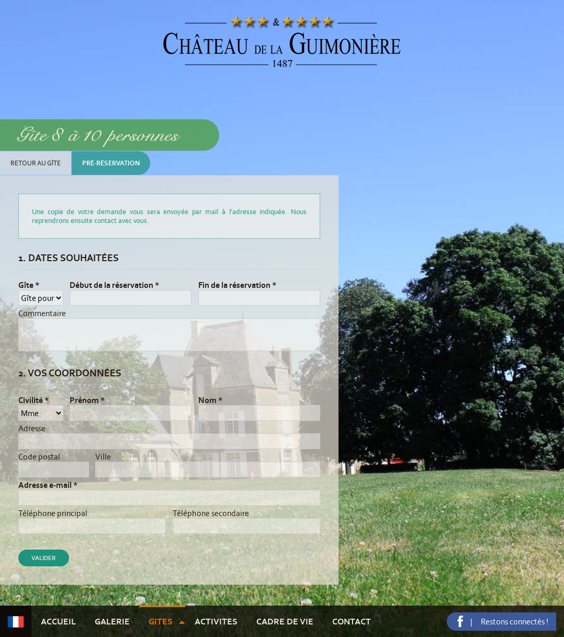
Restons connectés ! (514, 622)
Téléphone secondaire (211, 513)
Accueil (58, 621)
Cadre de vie (284, 621)
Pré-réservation (111, 163)
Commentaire (42, 313)
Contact (351, 621)
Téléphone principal (52, 513)
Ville (103, 457)
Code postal (39, 457)
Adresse (32, 428)
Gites (161, 621)
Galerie (112, 621)
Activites (216, 621)
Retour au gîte (35, 163)
